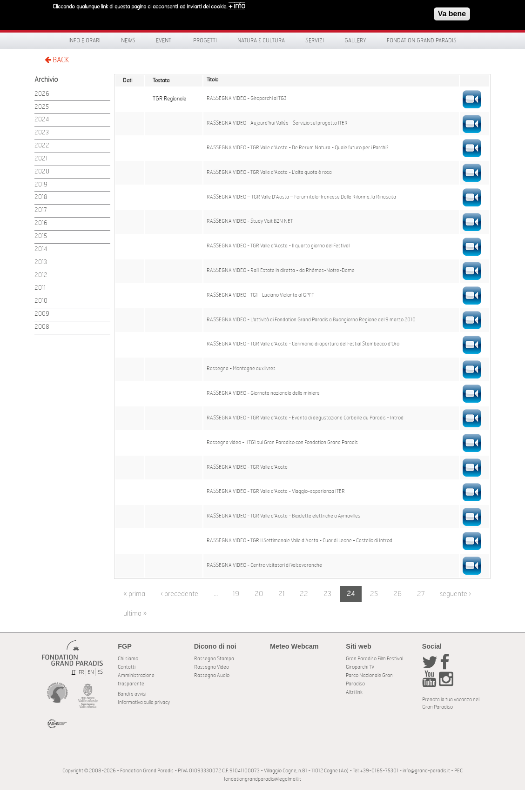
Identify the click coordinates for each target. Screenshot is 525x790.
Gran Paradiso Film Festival (374, 658)
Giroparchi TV (360, 667)
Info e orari (84, 40)
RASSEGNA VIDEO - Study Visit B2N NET (250, 221)
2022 (41, 146)
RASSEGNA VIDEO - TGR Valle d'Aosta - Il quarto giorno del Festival (278, 246)
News (128, 40)
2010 (40, 301)
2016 (40, 223)
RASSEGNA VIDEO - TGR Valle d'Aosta (247, 467)
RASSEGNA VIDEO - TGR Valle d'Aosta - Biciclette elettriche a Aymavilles (283, 516)
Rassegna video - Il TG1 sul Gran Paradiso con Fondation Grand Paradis (282, 442)
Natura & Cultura (261, 40)
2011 (40, 288)
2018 (40, 197)
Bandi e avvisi (132, 694)
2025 (41, 107)
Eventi (164, 40)
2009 (41, 314)
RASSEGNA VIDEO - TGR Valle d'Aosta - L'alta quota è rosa (269, 172)
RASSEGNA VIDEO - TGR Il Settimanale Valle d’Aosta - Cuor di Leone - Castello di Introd (299, 540)
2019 (40, 185)
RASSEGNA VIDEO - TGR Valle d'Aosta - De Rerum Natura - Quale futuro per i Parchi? (298, 148)
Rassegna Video (211, 667)
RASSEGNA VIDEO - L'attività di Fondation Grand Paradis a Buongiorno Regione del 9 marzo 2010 (311, 320)
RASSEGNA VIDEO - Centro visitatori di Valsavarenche (264, 565)
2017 (40, 210)
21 (281, 594)
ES (100, 672)
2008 (41, 327)
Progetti (205, 40)
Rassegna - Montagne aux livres (241, 368)
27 (421, 594)
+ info (237, 6)
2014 (40, 249)
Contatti (126, 667)
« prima (134, 594)
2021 (40, 159)
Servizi (314, 40)
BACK (57, 60)
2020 (41, 172)
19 (236, 594)
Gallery (355, 40)
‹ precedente (179, 594)
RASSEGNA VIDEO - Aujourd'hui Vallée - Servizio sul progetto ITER (277, 123)
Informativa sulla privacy (144, 702)
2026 (41, 94)
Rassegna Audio (211, 675)
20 (259, 594)
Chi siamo (128, 658)
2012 (40, 275)
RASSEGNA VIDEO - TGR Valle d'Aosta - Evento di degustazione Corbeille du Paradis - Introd (305, 418)
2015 (40, 236)
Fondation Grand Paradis (422, 40)
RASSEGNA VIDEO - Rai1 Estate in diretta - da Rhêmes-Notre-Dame (281, 270)
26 (397, 594)
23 (327, 594)
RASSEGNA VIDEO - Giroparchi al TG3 (247, 98)
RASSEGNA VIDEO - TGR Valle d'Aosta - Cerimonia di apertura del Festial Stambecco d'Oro (303, 344)
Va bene (452, 14)
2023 (41, 133)
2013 (40, 262)
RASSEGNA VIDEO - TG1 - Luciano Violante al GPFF (260, 295)
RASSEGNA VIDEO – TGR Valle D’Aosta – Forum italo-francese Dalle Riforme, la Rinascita (301, 197)
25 (374, 594)
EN (91, 672)
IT (73, 672)
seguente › (455, 594)
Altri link (354, 692)
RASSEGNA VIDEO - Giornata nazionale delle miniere (263, 393)
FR (81, 672)
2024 (41, 120)
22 (304, 594)
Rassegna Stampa (214, 658)
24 (351, 594)
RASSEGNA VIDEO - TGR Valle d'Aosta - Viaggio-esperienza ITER (276, 491)
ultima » (135, 613)
